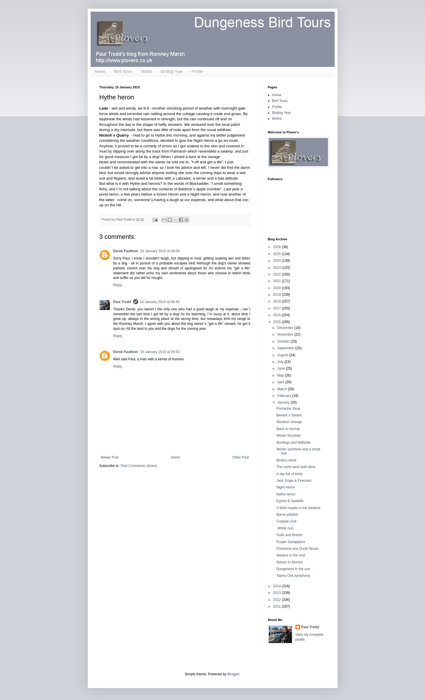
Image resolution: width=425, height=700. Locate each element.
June (281, 368)
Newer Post (110, 457)
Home (100, 71)
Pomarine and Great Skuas (297, 549)
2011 (277, 606)
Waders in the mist (290, 555)
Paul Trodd (122, 302)
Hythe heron (285, 494)
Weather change (289, 422)
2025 (277, 254)
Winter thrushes (288, 436)
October (283, 341)
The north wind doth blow (295, 467)
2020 (277, 288)
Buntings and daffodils (293, 443)
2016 (277, 315)
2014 (277, 586)
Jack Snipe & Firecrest (293, 481)
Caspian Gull (286, 521)
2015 (277, 322)
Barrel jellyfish (287, 515)
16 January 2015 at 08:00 (160, 251)
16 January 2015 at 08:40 (160, 302)
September (286, 348)
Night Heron (285, 487)
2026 (277, 247)
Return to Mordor (289, 562)
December (285, 328)
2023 (277, 268)
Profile (197, 71)
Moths (146, 71)
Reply (117, 285)
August (283, 355)
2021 (277, 281)
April (281, 382)
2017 (277, 308)
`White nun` (285, 528)
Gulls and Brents (289, 535)
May (281, 375)
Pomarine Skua (288, 409)
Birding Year (172, 71)
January (283, 402)
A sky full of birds (289, 474)
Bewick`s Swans (289, 415)
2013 (277, 593)
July (280, 362)
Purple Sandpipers (290, 542)
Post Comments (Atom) (139, 466)
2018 (277, 301)
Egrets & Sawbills (289, 501)
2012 (277, 600)
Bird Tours (123, 71)
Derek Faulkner (126, 251)
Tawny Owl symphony (293, 576)
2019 (277, 295)
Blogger (233, 674)
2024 (277, 261)
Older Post (240, 457)
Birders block (286, 460)
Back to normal (288, 429)
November (285, 334)
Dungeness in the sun (293, 569)
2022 (277, 274)
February (284, 396)
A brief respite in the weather (298, 508)
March (282, 389)
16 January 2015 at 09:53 (160, 352)
